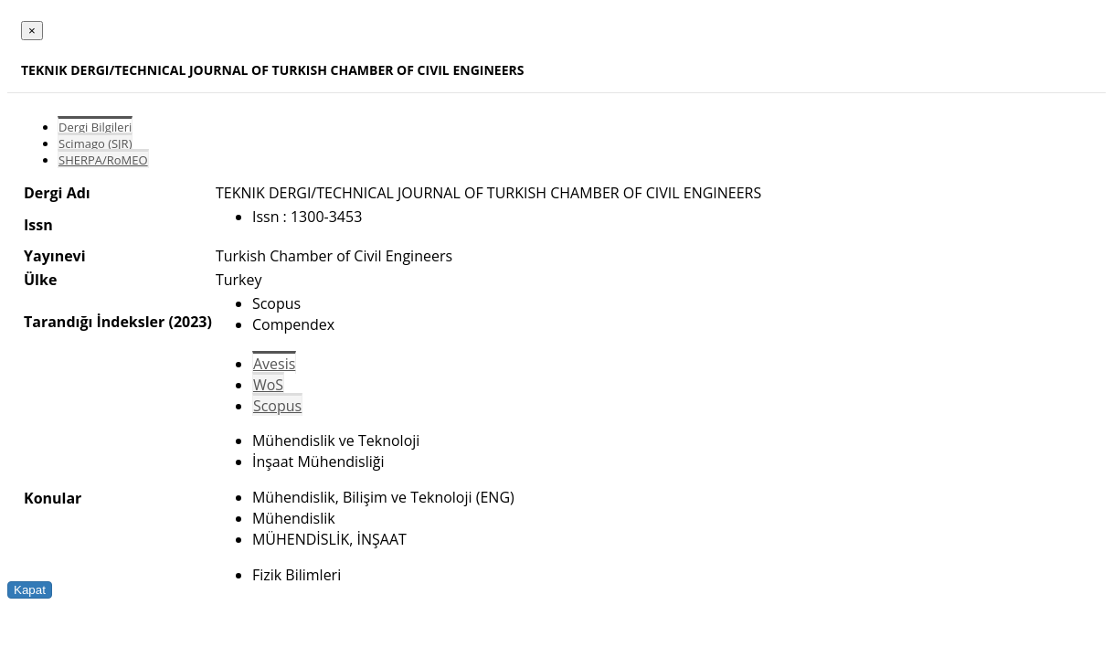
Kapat (30, 590)
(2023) (189, 322)
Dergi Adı (57, 193)
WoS (268, 385)
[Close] (32, 30)
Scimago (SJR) (95, 143)
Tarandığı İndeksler (94, 322)
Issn (38, 225)
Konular (52, 498)
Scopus (277, 406)
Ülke (40, 280)
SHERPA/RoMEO (103, 160)
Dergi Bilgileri (95, 127)
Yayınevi (55, 256)
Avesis (274, 364)
